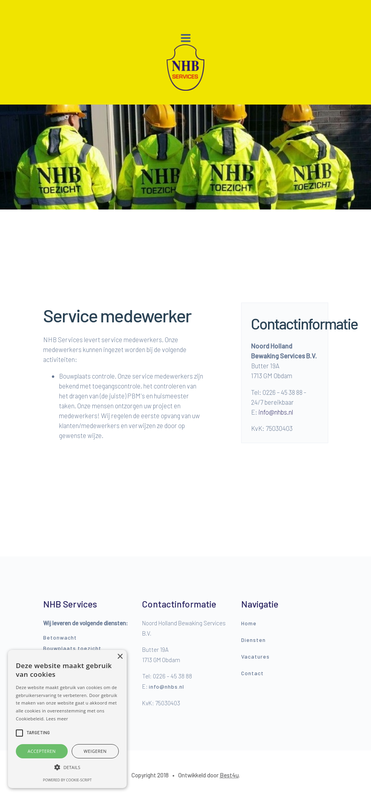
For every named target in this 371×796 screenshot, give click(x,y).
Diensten (253, 639)
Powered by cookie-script (67, 780)
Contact (252, 673)
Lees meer (57, 719)
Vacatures (255, 656)
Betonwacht (60, 637)
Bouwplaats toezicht (72, 648)
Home (249, 623)
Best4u (229, 775)
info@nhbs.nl (276, 412)
